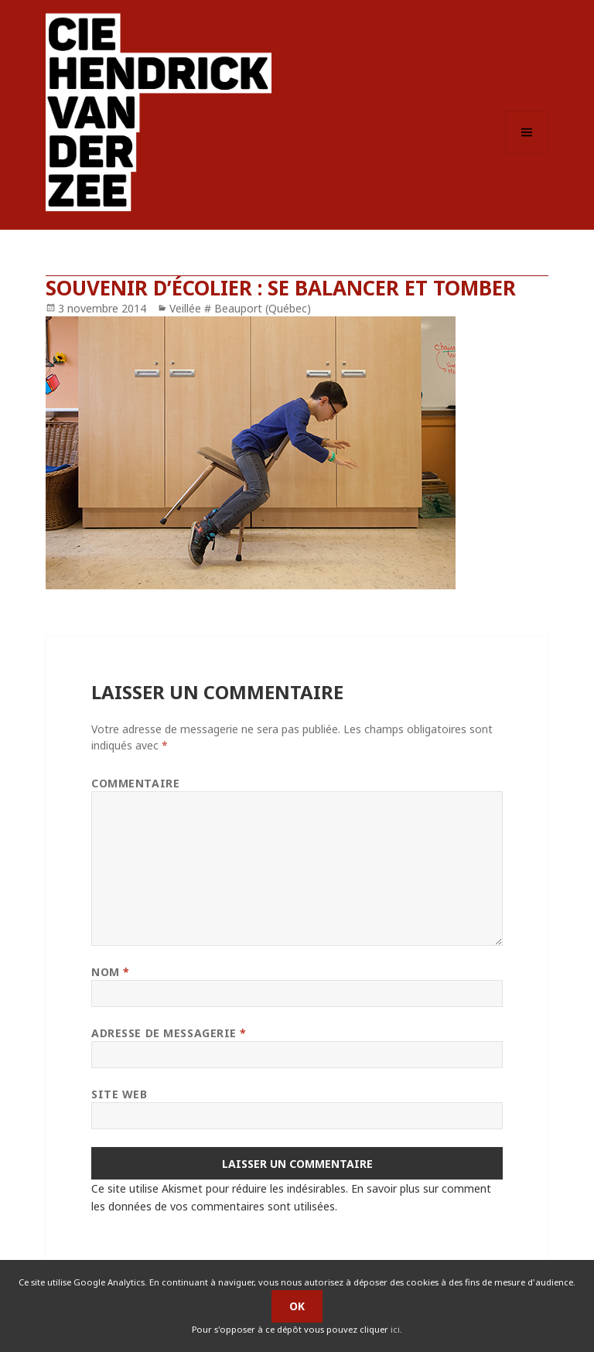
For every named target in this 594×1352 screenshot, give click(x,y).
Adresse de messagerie (169, 1033)
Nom (110, 971)
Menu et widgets (527, 153)
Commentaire (135, 783)
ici (395, 1329)
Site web (119, 1094)
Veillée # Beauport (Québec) (240, 308)
